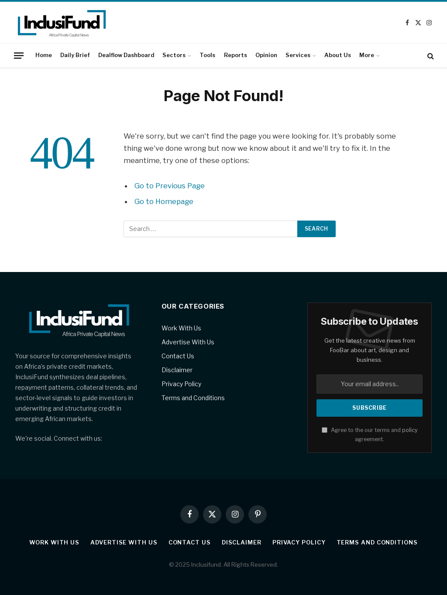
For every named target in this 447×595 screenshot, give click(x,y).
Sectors (174, 55)
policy (410, 430)
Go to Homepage (163, 201)
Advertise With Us (188, 342)
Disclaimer (177, 370)
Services (297, 55)
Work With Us (181, 328)
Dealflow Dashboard (126, 55)
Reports (235, 55)
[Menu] (19, 55)
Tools (207, 55)
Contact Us (178, 356)
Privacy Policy (181, 384)
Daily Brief (75, 55)
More (366, 55)
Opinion (266, 55)
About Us (337, 55)
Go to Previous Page (169, 185)
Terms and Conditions (193, 397)
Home (43, 55)
